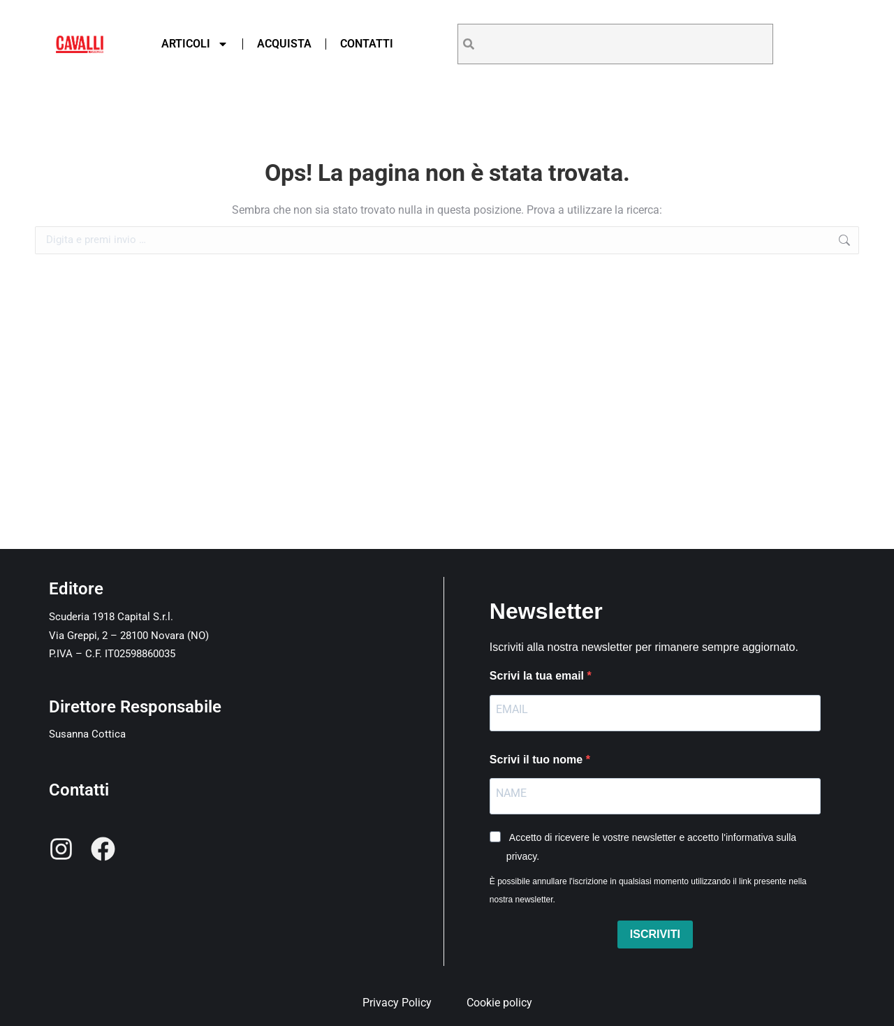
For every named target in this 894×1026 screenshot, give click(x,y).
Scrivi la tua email (538, 676)
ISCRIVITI (655, 934)
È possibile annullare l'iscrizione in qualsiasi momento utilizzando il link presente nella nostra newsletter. (648, 890)
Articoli (194, 44)
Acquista (284, 43)
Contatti (366, 43)
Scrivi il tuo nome (538, 759)
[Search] (468, 44)
